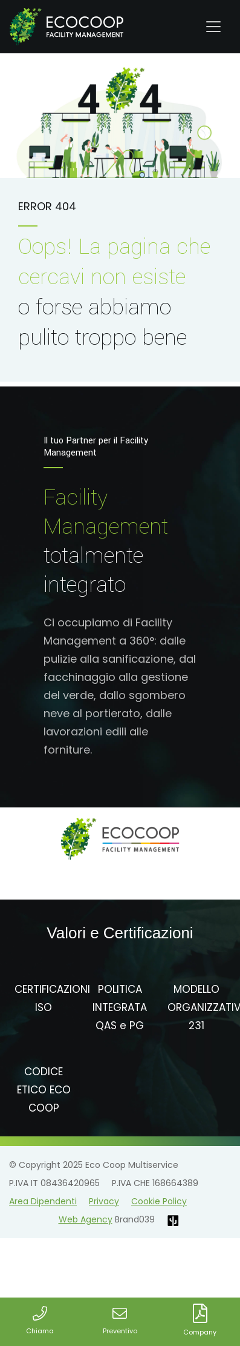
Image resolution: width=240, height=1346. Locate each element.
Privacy (104, 1201)
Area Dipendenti (43, 1201)
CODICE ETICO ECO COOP (44, 1089)
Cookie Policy (159, 1201)
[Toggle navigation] (213, 27)
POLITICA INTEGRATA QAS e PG (119, 1007)
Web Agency (85, 1219)
